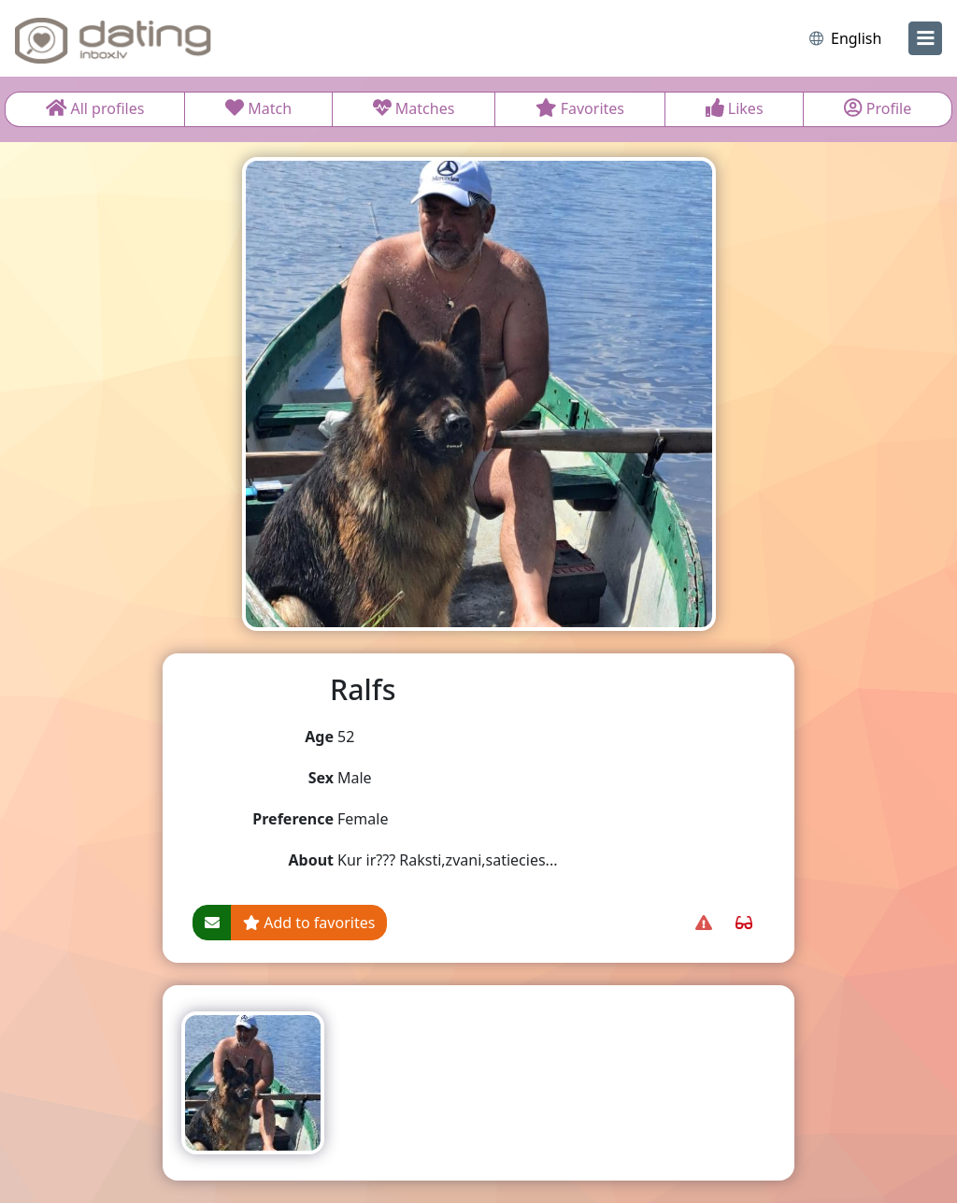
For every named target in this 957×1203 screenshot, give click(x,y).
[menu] (925, 38)
